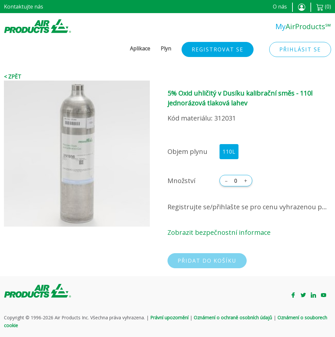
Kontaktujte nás (23, 6)
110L (229, 151)
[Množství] (236, 181)
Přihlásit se (300, 49)
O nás (280, 6)
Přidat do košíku (207, 260)
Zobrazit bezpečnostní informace (219, 232)
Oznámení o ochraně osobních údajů (233, 317)
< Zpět (12, 76)
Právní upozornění (169, 317)
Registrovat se (217, 49)
